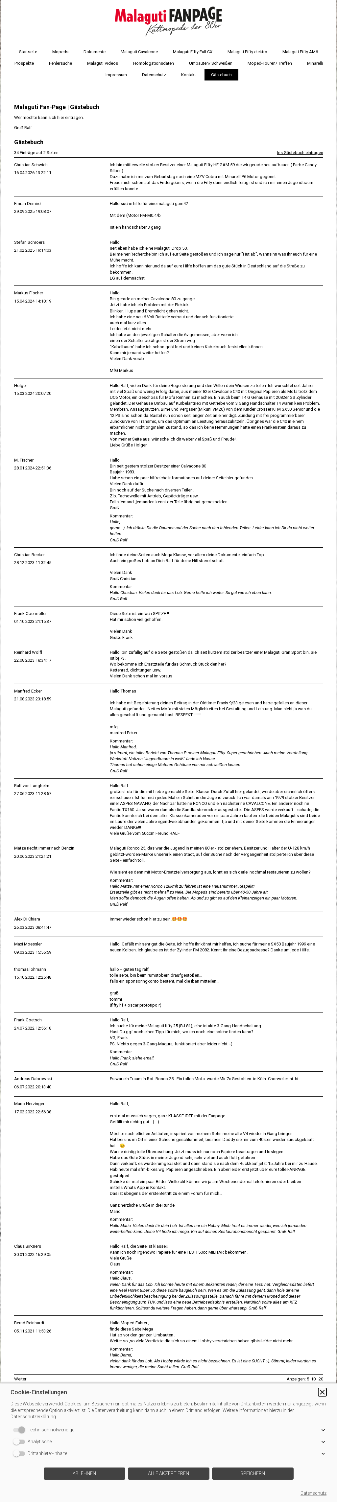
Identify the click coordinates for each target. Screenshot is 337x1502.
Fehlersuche (60, 63)
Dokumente (95, 51)
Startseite (28, 51)
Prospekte (24, 63)
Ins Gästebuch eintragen (300, 152)
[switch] (20, 1430)
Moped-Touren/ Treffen (270, 63)
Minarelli (315, 63)
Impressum (116, 74)
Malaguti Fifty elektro (247, 51)
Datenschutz (154, 74)
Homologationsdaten (153, 63)
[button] (322, 1392)
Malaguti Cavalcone (139, 51)
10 (313, 1379)
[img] (168, 21)
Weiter (20, 1379)
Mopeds (60, 51)
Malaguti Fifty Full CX (192, 51)
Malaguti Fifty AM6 (300, 51)
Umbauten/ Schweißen (210, 63)
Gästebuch (221, 74)
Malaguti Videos (102, 63)
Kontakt (188, 74)
